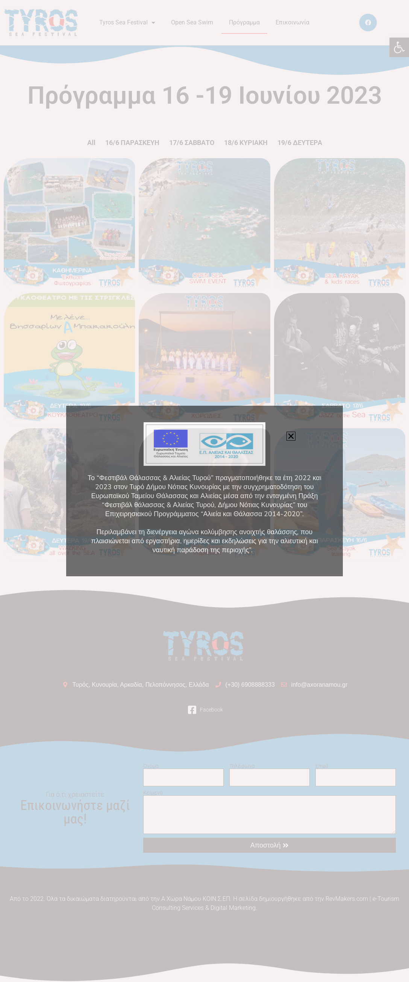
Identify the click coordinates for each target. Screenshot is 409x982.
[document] (204, 491)
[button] (291, 436)
